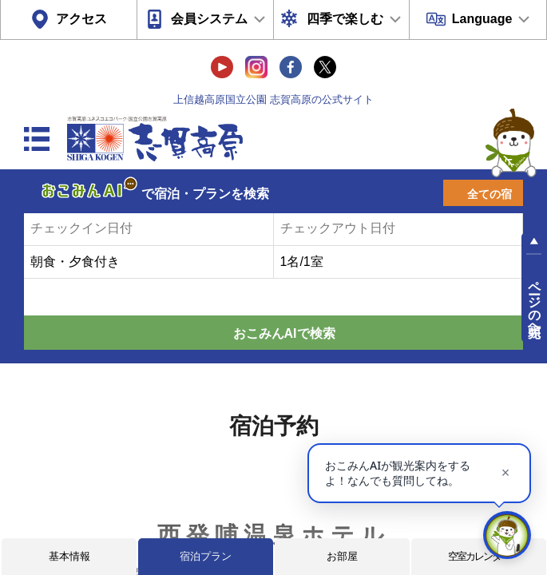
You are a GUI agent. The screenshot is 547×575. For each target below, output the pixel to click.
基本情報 (69, 556)
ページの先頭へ (534, 302)
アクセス (81, 19)
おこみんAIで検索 (284, 333)
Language (482, 19)
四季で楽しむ (345, 19)
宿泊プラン (206, 556)
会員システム (209, 19)
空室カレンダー (478, 556)
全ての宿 (489, 194)
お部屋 (342, 556)
